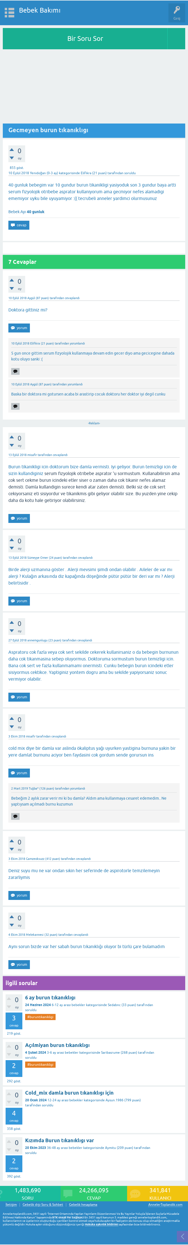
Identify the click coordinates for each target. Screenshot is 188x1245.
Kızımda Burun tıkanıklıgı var (59, 1140)
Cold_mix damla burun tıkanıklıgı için (69, 1093)
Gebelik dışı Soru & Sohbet (43, 1205)
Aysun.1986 (114, 1100)
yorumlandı (77, 343)
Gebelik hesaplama (83, 1205)
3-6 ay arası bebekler (62, 1053)
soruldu (130, 173)
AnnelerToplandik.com (165, 1205)
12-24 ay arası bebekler (65, 1100)
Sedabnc (114, 1005)
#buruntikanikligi (40, 1017)
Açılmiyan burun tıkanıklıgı (57, 1045)
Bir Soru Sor (85, 38)
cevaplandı (72, 298)
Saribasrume (110, 1053)
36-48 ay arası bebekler (64, 1148)
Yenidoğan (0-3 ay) (44, 173)
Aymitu (110, 1148)
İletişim (11, 1205)
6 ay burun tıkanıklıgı (50, 997)
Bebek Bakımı (40, 10)
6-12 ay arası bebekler (68, 1005)
